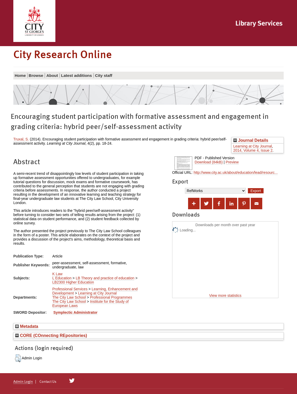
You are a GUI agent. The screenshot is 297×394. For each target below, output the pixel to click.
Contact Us (47, 382)
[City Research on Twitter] (72, 380)
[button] (18, 358)
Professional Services (70, 289)
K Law (57, 274)
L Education (61, 278)
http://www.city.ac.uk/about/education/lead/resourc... (236, 172)
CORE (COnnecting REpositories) (51, 335)
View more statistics (225, 295)
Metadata (26, 326)
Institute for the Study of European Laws (90, 303)
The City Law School (69, 297)
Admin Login (23, 382)
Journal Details (250, 140)
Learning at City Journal (252, 146)
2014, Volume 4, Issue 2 (252, 150)
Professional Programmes (111, 297)
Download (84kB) (209, 162)
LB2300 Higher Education (73, 282)
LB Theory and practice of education (105, 278)
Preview (232, 162)
